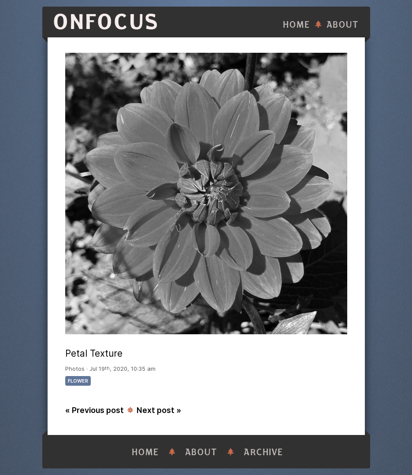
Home (296, 24)
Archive (263, 452)
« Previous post (94, 410)
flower (78, 381)
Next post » (159, 410)
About (343, 24)
